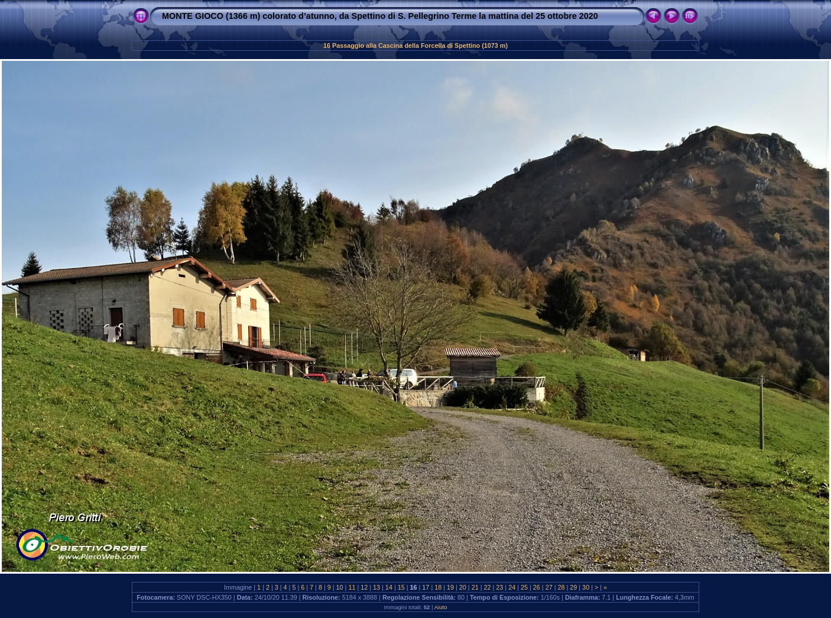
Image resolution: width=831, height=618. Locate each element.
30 (585, 587)
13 (376, 587)
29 (573, 587)
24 (512, 587)
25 (524, 587)
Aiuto (440, 607)
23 (499, 587)
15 (401, 587)
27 (549, 587)
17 (425, 587)
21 (475, 587)
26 (536, 587)
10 (340, 587)
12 (364, 587)
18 (438, 587)
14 (389, 587)
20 (462, 587)
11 (351, 587)
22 (487, 587)
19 (450, 587)
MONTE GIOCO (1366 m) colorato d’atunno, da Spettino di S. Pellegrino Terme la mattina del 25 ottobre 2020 (380, 16)
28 (561, 587)
